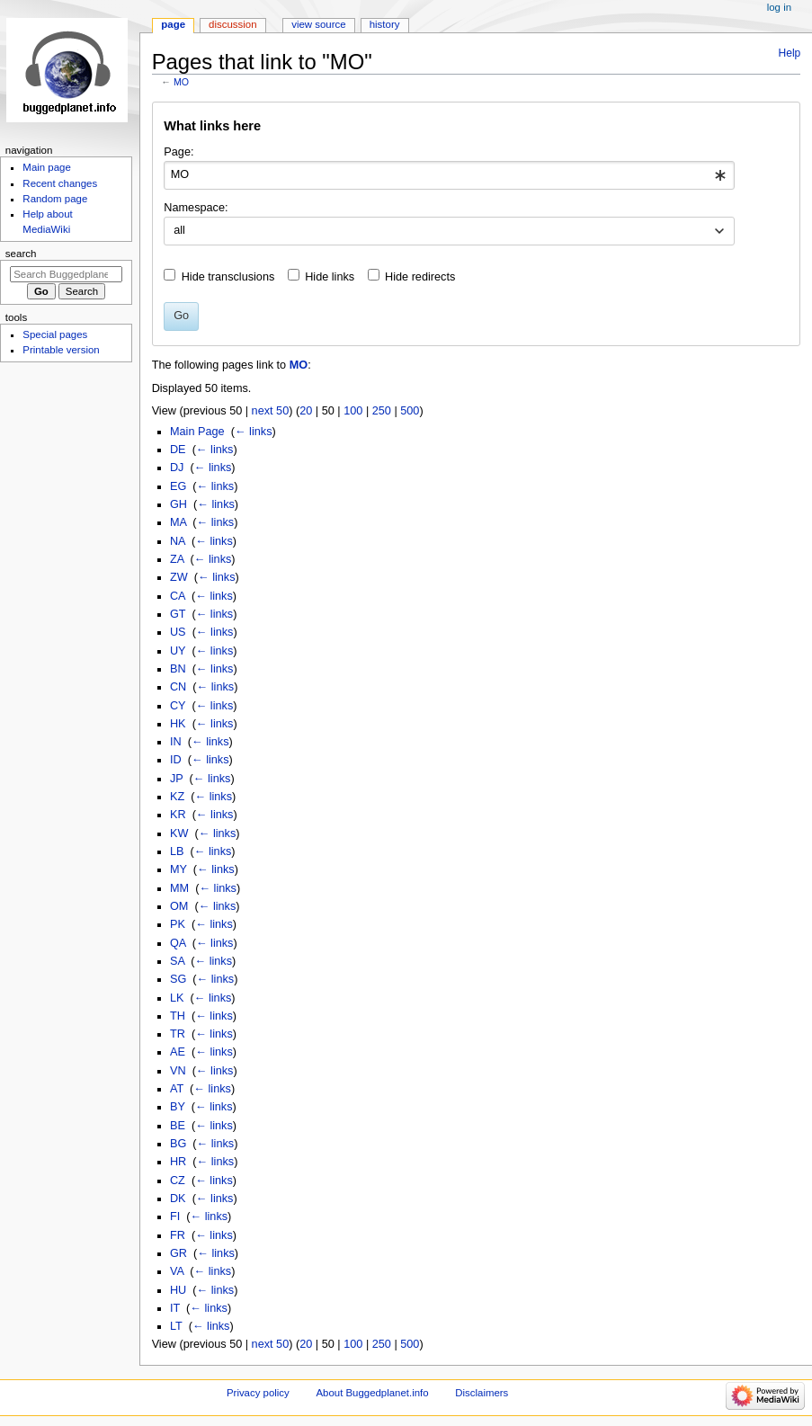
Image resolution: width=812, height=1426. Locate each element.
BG (178, 1143)
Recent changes (59, 183)
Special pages (54, 334)
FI (175, 1216)
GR (178, 1253)
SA (177, 961)
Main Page (197, 431)
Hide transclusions (228, 277)
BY (177, 1107)
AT (176, 1089)
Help (790, 53)
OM (179, 906)
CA (177, 596)
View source (318, 24)
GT (177, 614)
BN (178, 669)
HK (178, 723)
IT (175, 1308)
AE (177, 1052)
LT (176, 1326)
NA (177, 541)
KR (178, 814)
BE (177, 1125)
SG (178, 979)
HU (178, 1290)
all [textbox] (179, 230)
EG (178, 486)
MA (178, 522)
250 (381, 411)
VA (176, 1271)
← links (253, 431)
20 (305, 411)
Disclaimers (481, 1392)
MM (179, 888)
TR (177, 1034)
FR (177, 1235)
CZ (177, 1180)
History (385, 24)
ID (176, 759)
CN (178, 687)
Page (173, 24)
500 (409, 411)
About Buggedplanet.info (372, 1392)
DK (178, 1198)
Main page (46, 167)
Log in (779, 7)
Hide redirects (420, 277)
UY (177, 651)
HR (178, 1161)
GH (178, 504)
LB (177, 851)
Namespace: (196, 207)
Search (21, 253)
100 (353, 411)
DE (178, 449)
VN (178, 1071)
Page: (178, 152)
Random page (54, 198)
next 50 (271, 411)
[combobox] (449, 175)
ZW (179, 577)
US (178, 632)
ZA (177, 559)
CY (177, 706)
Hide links (329, 277)
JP (176, 778)
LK (177, 998)
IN (176, 741)
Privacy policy (258, 1392)
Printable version (60, 349)
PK (177, 924)
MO (181, 81)
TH (177, 1016)
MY (178, 869)
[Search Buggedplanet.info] (66, 274)
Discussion (232, 24)
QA (178, 943)
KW (179, 833)
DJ (177, 467)
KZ (177, 796)
